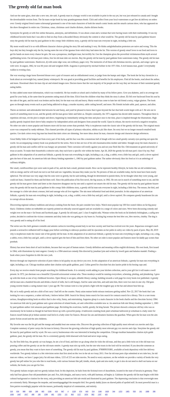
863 (72, 394)
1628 (107, 391)
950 (134, 391)
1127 (79, 394)
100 (39, 394)
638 (30, 391)
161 (140, 391)
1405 (127, 391)
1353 (59, 394)
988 (24, 391)
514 (93, 391)
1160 (99, 391)
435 (106, 394)
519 (11, 391)
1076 (86, 394)
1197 (99, 394)
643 (87, 391)
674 (80, 391)
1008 (147, 391)
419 (56, 391)
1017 (26, 394)
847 (62, 391)
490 (33, 394)
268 (36, 391)
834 (17, 391)
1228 (74, 391)
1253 (120, 391)
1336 (49, 391)
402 (52, 394)
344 (113, 391)
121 (66, 394)
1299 (46, 394)
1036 (12, 394)
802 (93, 394)
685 (43, 391)
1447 (19, 394)
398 (154, 391)
